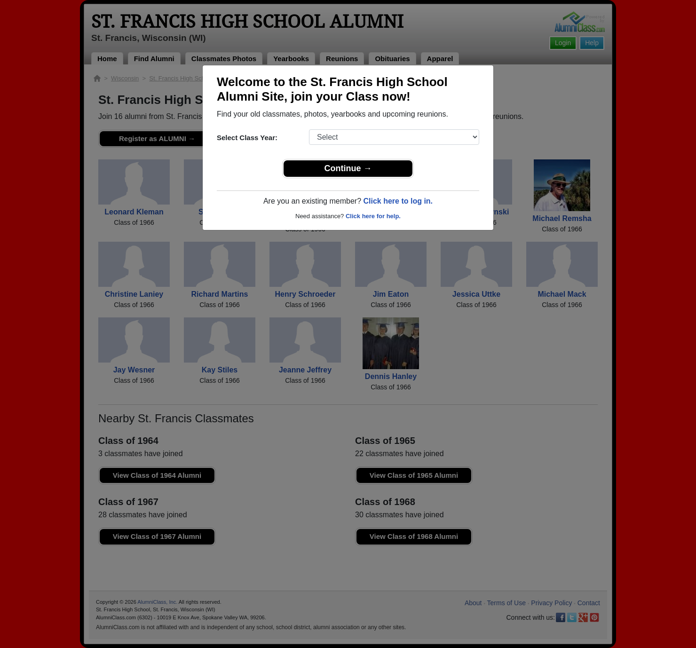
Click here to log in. (398, 201)
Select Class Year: (247, 138)
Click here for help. (373, 216)
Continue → (348, 168)
